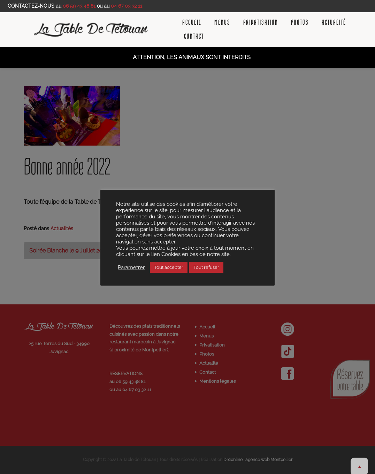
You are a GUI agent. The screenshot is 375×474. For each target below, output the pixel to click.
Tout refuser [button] (206, 267)
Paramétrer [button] (131, 267)
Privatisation (260, 22)
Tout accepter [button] (168, 267)
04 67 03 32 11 (126, 6)
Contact (194, 36)
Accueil (191, 22)
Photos (300, 22)
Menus (222, 22)
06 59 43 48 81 (79, 6)
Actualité (334, 22)
